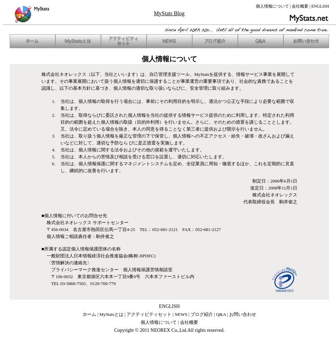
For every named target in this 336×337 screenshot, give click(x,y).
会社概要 (300, 6)
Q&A (221, 314)
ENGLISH (320, 6)
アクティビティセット (149, 314)
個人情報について (272, 6)
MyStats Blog (169, 13)
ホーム (89, 314)
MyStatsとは (111, 314)
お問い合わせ (242, 314)
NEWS (181, 314)
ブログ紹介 (201, 314)
